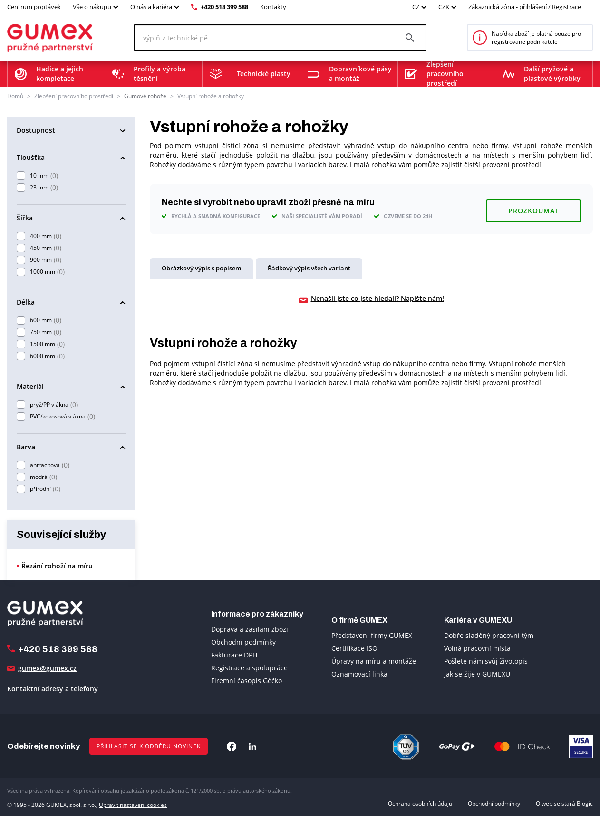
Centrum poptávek (34, 6)
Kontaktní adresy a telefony (52, 688)
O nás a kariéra (151, 6)
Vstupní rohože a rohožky (210, 96)
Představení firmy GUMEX (371, 634)
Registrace (566, 6)
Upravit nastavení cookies (133, 803)
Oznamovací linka (359, 673)
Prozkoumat (533, 206)
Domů (15, 96)
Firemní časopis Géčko (246, 680)
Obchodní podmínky (243, 641)
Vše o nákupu (92, 6)
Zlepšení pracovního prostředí (73, 96)
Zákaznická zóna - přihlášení (507, 6)
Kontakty (273, 6)
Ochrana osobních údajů (420, 803)
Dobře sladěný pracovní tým (488, 634)
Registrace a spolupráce (249, 667)
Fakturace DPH (234, 654)
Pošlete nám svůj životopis (486, 660)
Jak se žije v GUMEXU (477, 673)
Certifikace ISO (354, 647)
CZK (443, 6)
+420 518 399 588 (224, 6)
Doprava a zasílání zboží (249, 628)
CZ (415, 6)
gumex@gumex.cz (47, 668)
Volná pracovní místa (477, 647)
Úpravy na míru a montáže (373, 660)
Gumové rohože (145, 96)
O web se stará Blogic (564, 803)
